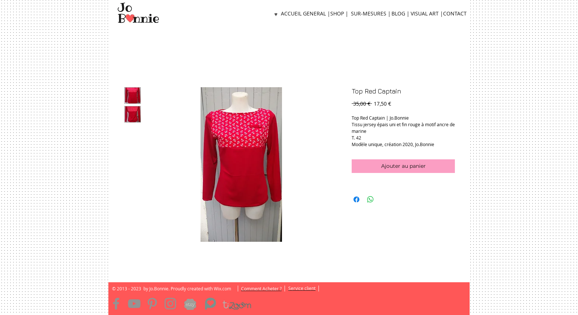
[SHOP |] (339, 13)
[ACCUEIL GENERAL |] (305, 13)
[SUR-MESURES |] (370, 13)
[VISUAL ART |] (427, 13)
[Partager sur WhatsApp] (370, 199)
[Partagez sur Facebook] (356, 199)
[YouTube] (134, 303)
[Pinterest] (152, 303)
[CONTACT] (454, 13)
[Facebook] (116, 303)
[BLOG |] (400, 13)
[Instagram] (170, 303)
